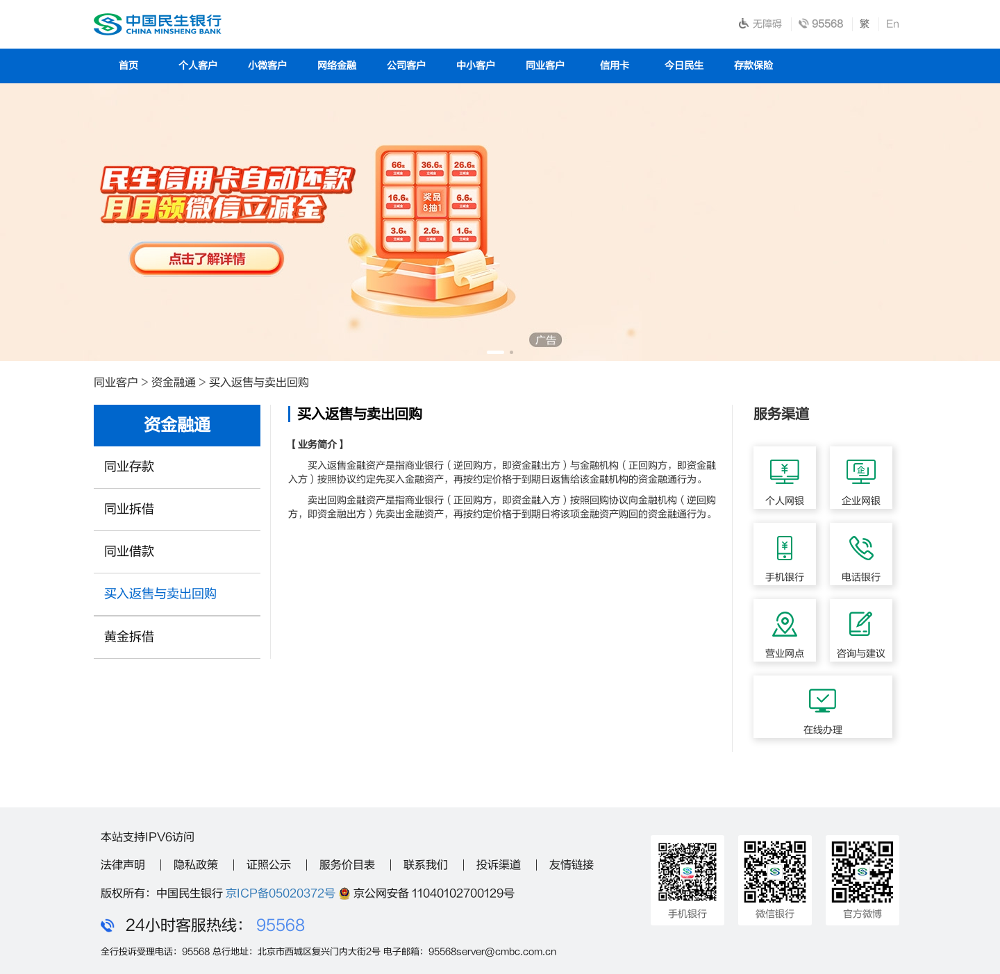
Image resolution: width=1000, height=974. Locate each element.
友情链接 (571, 865)
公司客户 (406, 66)
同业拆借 (129, 509)
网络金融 (336, 66)
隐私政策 (196, 865)
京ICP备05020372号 (280, 893)
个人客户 (197, 66)
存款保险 (753, 66)
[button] (495, 352)
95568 (280, 925)
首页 (128, 66)
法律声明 (123, 865)
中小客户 (475, 66)
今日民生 (684, 66)
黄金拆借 (129, 637)
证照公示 (269, 865)
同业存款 (129, 467)
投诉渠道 (498, 865)
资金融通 (173, 382)
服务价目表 (347, 865)
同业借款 (129, 551)
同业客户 (545, 66)
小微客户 (267, 66)
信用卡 (614, 66)
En (892, 24)
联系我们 (425, 865)
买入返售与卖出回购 (259, 382)
